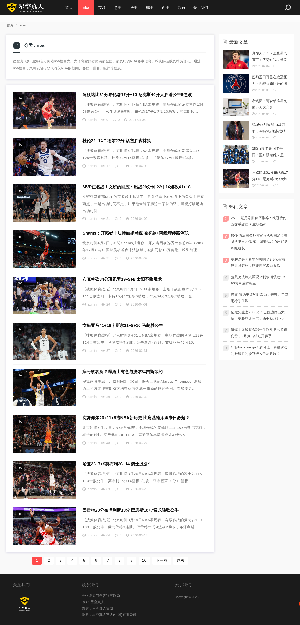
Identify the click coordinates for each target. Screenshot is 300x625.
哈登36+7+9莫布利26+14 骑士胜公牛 (117, 464)
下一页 (161, 560)
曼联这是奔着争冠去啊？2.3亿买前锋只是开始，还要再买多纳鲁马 (258, 262)
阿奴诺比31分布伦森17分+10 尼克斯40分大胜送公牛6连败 (137, 94)
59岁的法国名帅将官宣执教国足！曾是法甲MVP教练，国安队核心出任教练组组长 (259, 241)
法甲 (134, 8)
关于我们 (200, 8)
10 (144, 560)
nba (86, 8)
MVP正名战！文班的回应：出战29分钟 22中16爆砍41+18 (136, 187)
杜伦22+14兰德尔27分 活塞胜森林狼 (116, 140)
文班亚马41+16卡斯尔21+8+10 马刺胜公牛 (122, 325)
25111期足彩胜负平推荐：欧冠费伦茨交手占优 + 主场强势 (258, 221)
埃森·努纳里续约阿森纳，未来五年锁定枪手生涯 (259, 297)
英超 (102, 8)
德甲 (150, 8)
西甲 (165, 8)
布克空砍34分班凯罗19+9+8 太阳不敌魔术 (122, 279)
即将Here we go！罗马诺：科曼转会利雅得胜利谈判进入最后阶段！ (259, 350)
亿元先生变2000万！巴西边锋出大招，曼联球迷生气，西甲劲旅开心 (257, 315)
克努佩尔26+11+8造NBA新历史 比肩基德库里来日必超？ (136, 417)
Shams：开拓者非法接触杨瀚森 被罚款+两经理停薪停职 (135, 233)
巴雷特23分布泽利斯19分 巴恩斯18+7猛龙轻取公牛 (130, 510)
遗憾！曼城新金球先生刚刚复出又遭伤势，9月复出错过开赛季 (259, 333)
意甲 (118, 8)
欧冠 (181, 8)
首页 (69, 8)
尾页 (180, 560)
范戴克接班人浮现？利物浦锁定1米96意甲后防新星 (258, 280)
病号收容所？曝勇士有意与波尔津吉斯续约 (122, 371)
